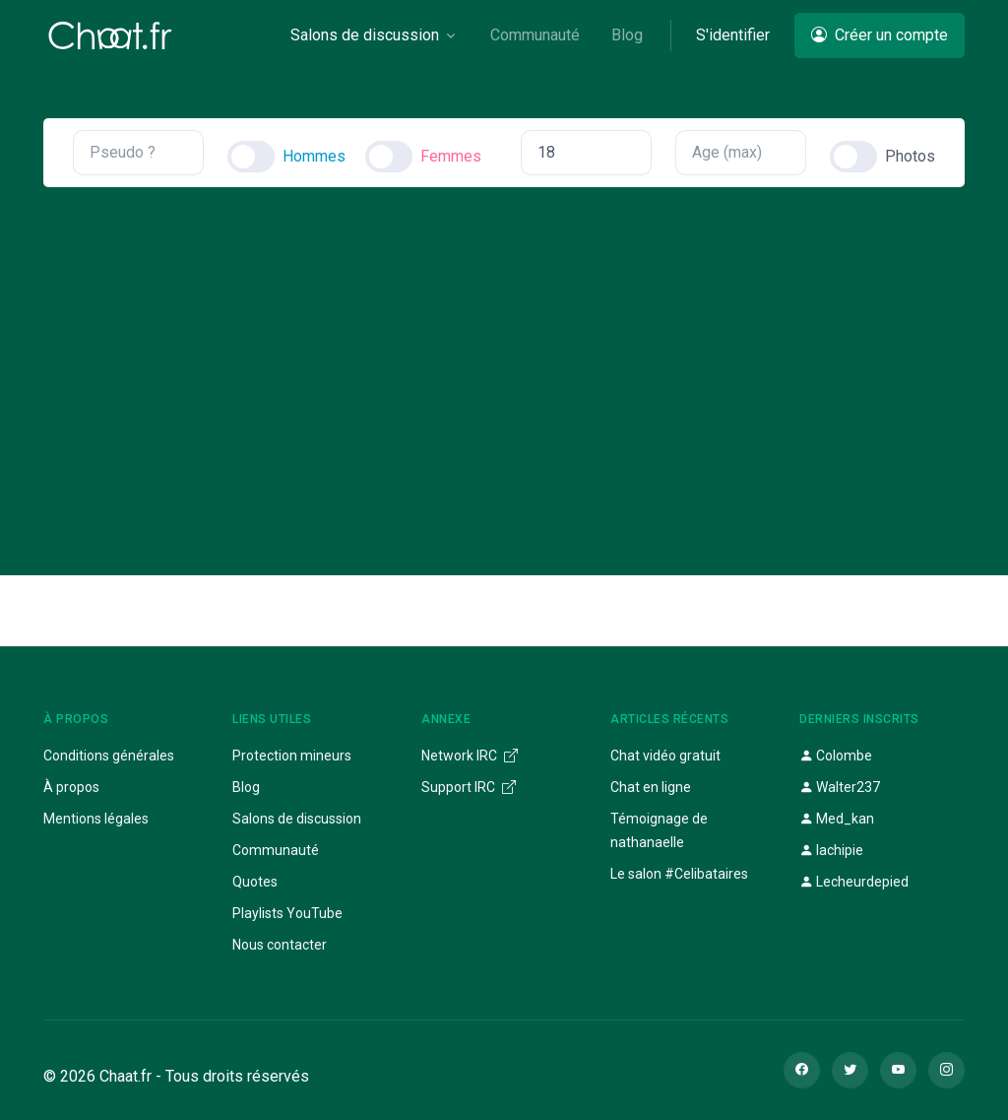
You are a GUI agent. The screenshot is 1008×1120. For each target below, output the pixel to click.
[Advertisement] (504, 364)
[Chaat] (110, 35)
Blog (246, 787)
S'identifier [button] (733, 35)
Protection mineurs (291, 755)
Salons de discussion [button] (364, 35)
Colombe (835, 755)
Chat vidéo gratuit (665, 755)
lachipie (831, 850)
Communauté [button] (535, 35)
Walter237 (839, 787)
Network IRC (469, 755)
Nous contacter (279, 945)
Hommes (314, 156)
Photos (910, 156)
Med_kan (836, 818)
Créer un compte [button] (879, 35)
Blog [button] (627, 35)
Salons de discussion (296, 818)
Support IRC (468, 787)
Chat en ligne (650, 787)
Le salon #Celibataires (679, 874)
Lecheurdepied (854, 881)
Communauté (275, 850)
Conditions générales (108, 755)
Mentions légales (96, 818)
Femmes (450, 156)
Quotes (255, 881)
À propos (71, 787)
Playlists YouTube (287, 913)
